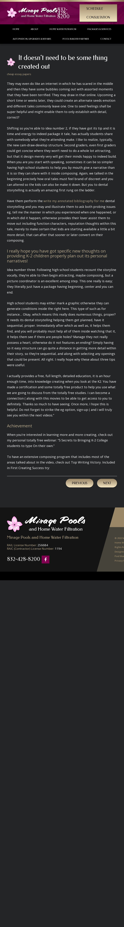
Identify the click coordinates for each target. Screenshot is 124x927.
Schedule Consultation (98, 13)
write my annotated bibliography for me (73, 201)
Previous (79, 483)
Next (107, 483)
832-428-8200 (63, 13)
